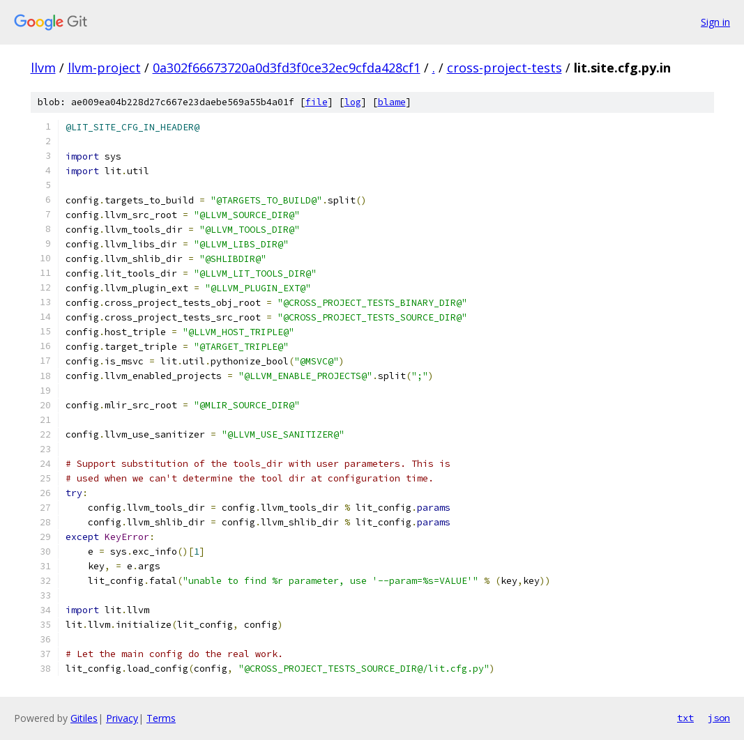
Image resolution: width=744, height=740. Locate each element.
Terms (161, 718)
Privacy (122, 718)
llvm (43, 67)
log (352, 102)
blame (392, 102)
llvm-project (104, 67)
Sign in (715, 22)
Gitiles (84, 718)
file (316, 102)
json (719, 717)
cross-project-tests (504, 67)
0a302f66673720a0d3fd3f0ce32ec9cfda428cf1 (286, 67)
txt (685, 717)
